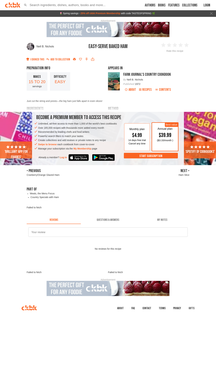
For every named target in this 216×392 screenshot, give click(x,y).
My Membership (82, 148)
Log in (63, 157)
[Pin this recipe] (87, 59)
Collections (189, 5)
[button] (25, 5)
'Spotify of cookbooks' (200, 149)
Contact (146, 323)
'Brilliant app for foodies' (16, 152)
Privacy (177, 323)
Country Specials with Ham (45, 197)
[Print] (74, 59)
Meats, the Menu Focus (42, 193)
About (130, 90)
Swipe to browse (47, 144)
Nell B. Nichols (45, 46)
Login (207, 5)
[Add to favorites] (80, 59)
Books (162, 5)
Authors (150, 5)
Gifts (191, 323)
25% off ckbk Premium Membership (100, 13)
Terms (162, 323)
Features (174, 5)
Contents (163, 90)
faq (133, 323)
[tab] (54, 220)
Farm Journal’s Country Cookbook (147, 74)
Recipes (145, 90)
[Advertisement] (108, 271)
